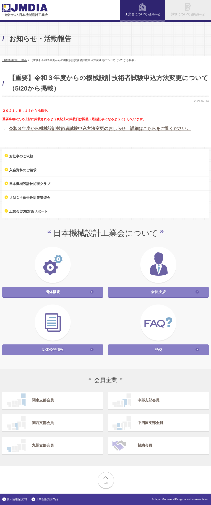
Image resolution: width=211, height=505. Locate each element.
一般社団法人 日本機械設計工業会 (25, 10)
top (106, 480)
